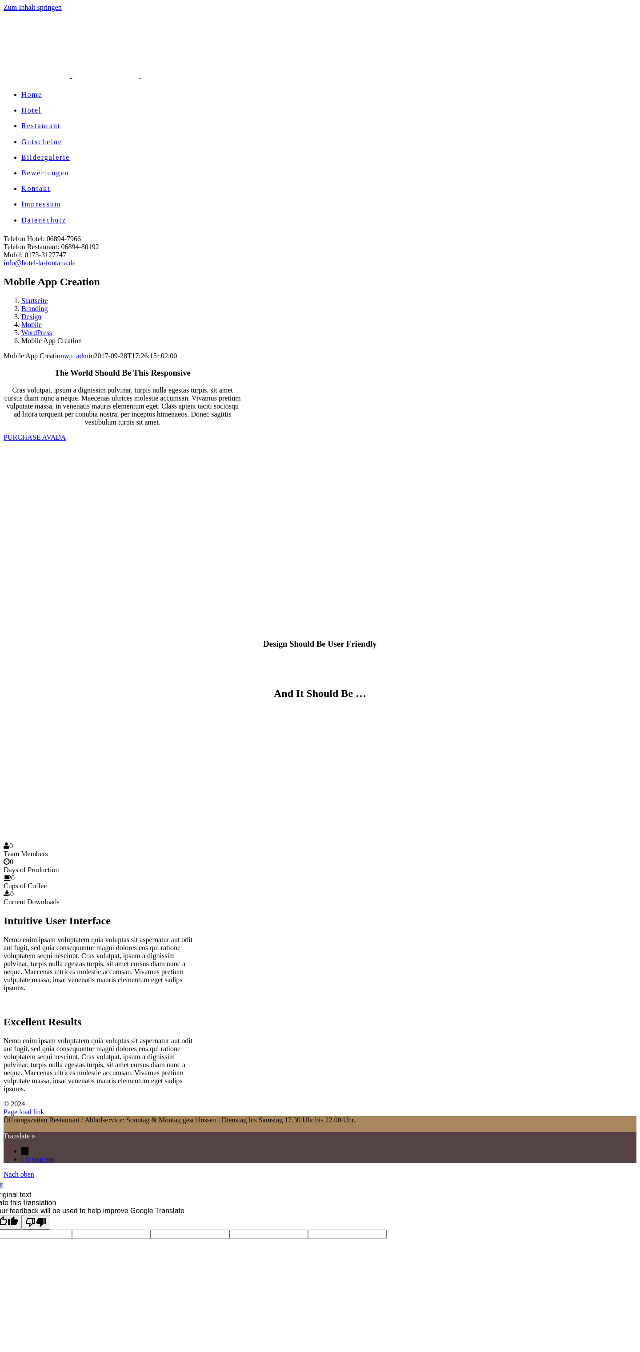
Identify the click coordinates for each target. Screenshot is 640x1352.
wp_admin (79, 356)
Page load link (24, 1112)
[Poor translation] (36, 1222)
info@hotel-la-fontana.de (40, 263)
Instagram (40, 1159)
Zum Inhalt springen (33, 7)
